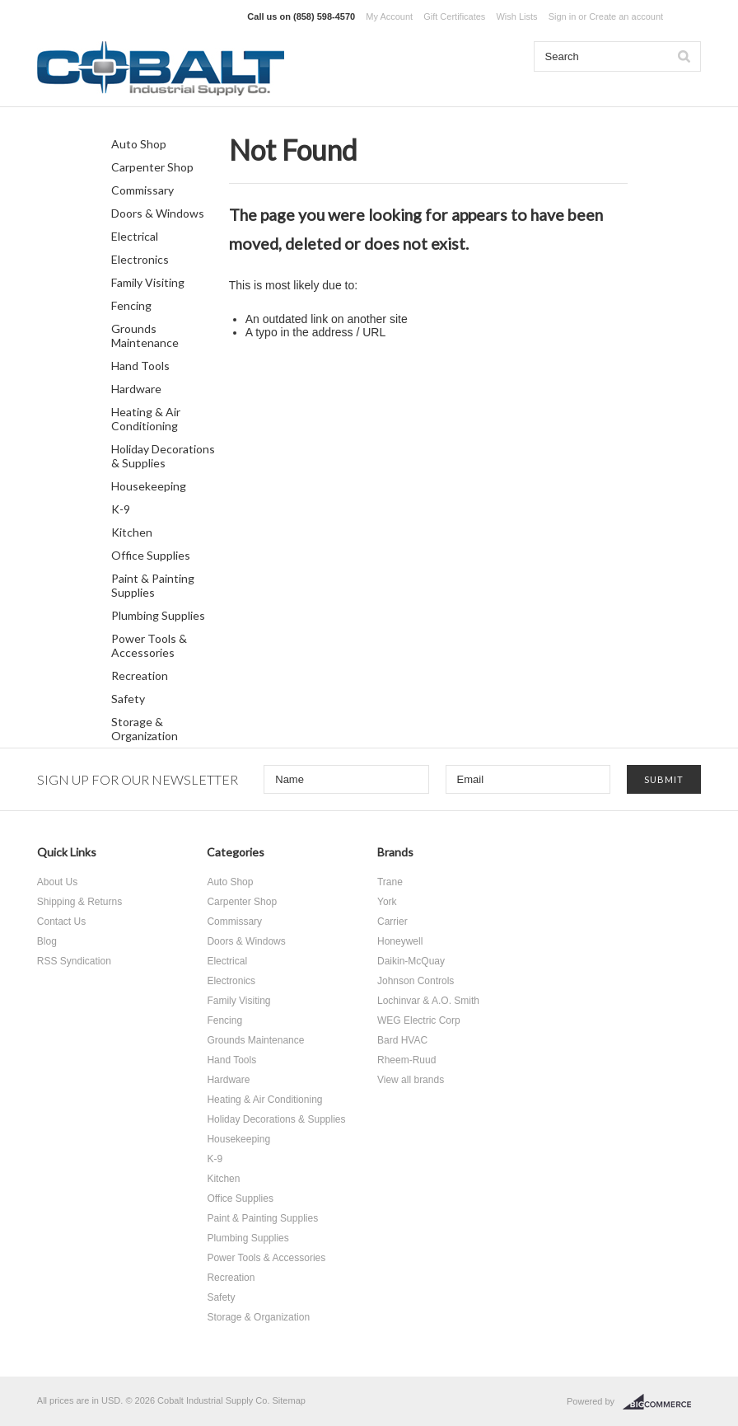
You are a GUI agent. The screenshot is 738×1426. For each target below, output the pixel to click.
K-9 (120, 509)
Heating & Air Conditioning (145, 419)
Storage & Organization (144, 729)
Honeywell (400, 941)
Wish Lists (516, 16)
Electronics (140, 259)
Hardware (136, 389)
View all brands (410, 1080)
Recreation (139, 675)
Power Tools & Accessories (149, 645)
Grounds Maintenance (145, 335)
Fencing (131, 305)
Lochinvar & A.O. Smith (428, 1000)
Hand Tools (140, 366)
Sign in (563, 16)
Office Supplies (150, 555)
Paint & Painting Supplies (152, 585)
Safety (128, 699)
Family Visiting (147, 282)
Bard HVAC (402, 1040)
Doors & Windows (157, 213)
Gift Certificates (454, 16)
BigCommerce (662, 1402)
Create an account (626, 16)
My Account (389, 16)
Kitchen (131, 532)
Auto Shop (138, 144)
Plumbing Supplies (158, 615)
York (387, 902)
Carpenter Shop (152, 167)
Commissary (142, 190)
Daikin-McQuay (411, 961)
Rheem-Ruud (406, 1060)
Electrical (134, 236)
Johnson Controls (415, 981)
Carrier (392, 921)
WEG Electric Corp (418, 1020)
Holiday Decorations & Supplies (163, 456)
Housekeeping (148, 486)
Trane (390, 882)
